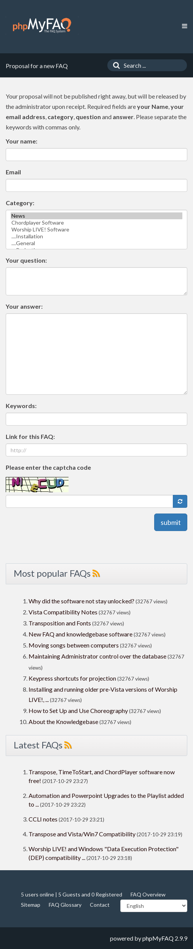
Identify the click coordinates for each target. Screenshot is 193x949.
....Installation (96, 236)
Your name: (21, 141)
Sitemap (30, 904)
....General (96, 243)
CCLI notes (43, 819)
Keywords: (21, 405)
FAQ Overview (148, 894)
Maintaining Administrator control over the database (97, 656)
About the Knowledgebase (63, 721)
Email (13, 171)
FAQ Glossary (65, 904)
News (96, 215)
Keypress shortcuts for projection (72, 678)
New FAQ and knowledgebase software (80, 634)
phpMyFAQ (158, 938)
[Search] (114, 65)
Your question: (26, 260)
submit (171, 522)
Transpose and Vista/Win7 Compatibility (82, 833)
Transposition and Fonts (60, 623)
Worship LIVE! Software (96, 229)
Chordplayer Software (96, 222)
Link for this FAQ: (30, 436)
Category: (20, 202)
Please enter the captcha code (48, 467)
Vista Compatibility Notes (63, 612)
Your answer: (24, 306)
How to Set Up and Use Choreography (78, 710)
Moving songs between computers (74, 645)
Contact (100, 904)
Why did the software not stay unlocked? (81, 600)
